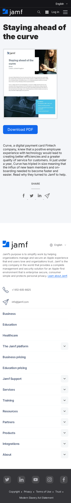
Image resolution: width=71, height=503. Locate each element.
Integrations (11, 444)
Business (9, 314)
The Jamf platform (15, 346)
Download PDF (20, 129)
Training (8, 400)
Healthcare (10, 335)
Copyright (14, 491)
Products (9, 433)
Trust (58, 491)
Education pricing (15, 368)
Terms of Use (43, 491)
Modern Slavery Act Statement (36, 497)
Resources (10, 411)
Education (10, 324)
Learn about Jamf (57, 275)
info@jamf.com (16, 302)
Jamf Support (12, 379)
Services (9, 389)
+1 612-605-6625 (17, 290)
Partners (8, 422)
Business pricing (14, 357)
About (7, 454)
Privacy (28, 491)
